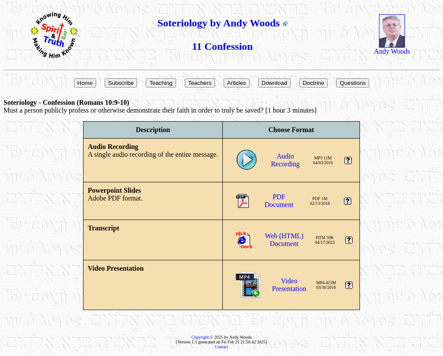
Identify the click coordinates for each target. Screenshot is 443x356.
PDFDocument (279, 200)
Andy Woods (392, 48)
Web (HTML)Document (284, 239)
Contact (221, 346)
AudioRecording (285, 160)
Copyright (200, 337)
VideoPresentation (289, 284)
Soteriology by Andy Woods (222, 23)
